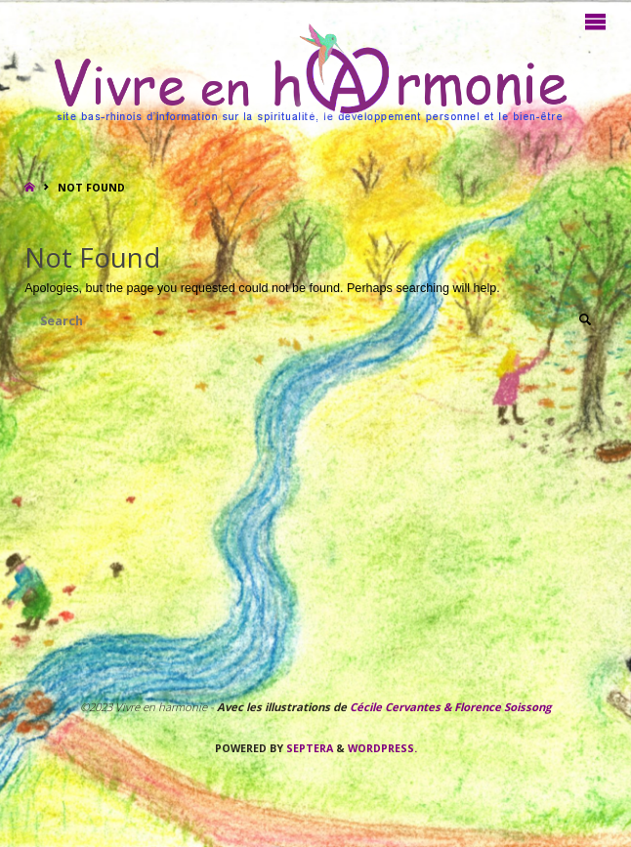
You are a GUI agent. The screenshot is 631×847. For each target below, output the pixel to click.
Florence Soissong (501, 706)
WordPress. (382, 748)
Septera (308, 748)
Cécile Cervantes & (400, 706)
